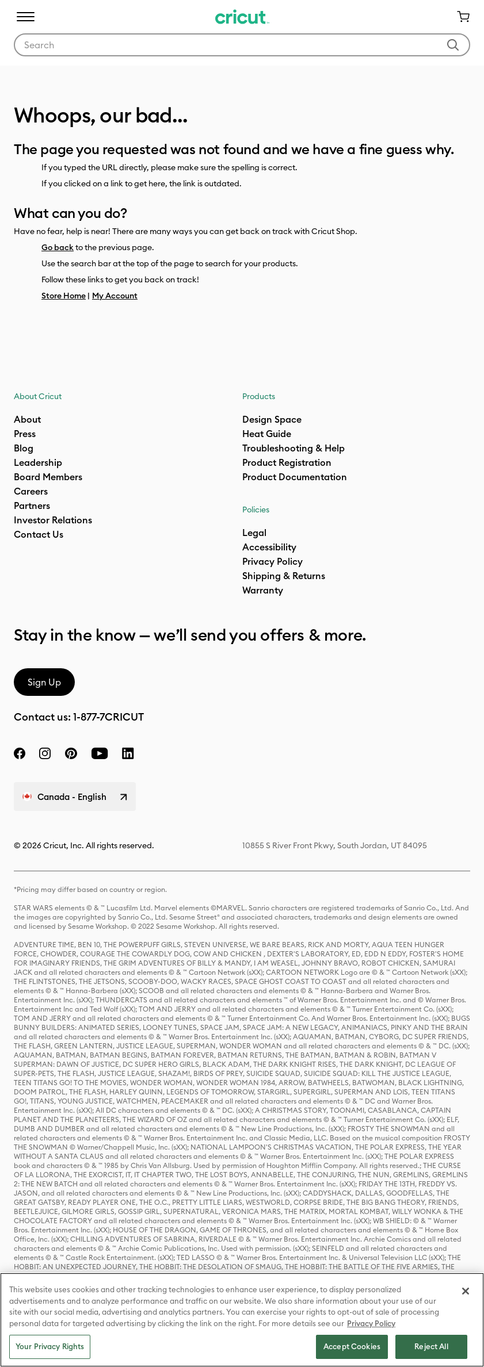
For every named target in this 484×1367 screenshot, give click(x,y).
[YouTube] (99, 753)
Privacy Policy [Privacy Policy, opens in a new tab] (371, 1323)
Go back (57, 247)
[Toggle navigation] (25, 16)
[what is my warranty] (262, 590)
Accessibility (269, 547)
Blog (23, 448)
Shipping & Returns (283, 575)
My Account (115, 295)
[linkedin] (128, 753)
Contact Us (38, 534)
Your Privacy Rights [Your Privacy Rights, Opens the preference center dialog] (50, 1346)
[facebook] (19, 753)
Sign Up (44, 682)
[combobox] (242, 44)
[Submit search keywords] (452, 44)
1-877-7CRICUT (108, 716)
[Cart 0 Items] (458, 17)
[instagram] (45, 753)
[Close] (465, 1291)
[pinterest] (70, 753)
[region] (242, 1320)
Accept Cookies (351, 1346)
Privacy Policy (272, 561)
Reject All (431, 1346)
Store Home (63, 295)
